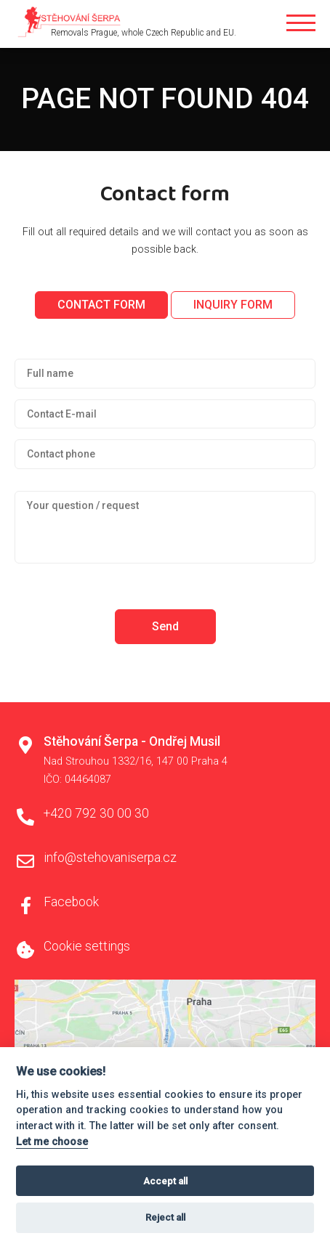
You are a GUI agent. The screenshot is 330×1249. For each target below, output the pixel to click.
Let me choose (52, 1142)
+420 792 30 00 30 (96, 813)
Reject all (165, 1217)
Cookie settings (87, 946)
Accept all (165, 1181)
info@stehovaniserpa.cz (110, 857)
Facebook (71, 902)
